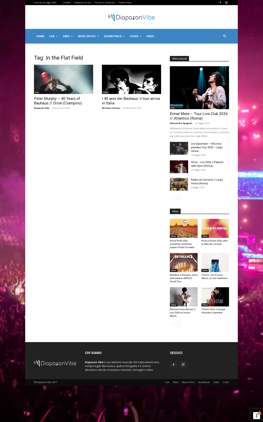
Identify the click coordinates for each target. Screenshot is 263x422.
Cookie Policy (125, 2)
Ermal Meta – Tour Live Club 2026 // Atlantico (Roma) (199, 116)
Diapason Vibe (41, 108)
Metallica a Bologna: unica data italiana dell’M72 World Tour (183, 278)
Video (150, 36)
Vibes (68, 36)
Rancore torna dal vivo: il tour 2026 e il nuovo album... (182, 312)
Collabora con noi (82, 2)
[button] (224, 36)
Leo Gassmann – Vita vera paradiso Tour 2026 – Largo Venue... (207, 147)
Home (40, 36)
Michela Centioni (111, 108)
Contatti (66, 2)
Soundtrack (114, 36)
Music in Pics (88, 36)
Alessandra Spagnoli (181, 123)
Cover (135, 36)
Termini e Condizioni (104, 2)
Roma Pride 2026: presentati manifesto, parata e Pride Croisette (182, 244)
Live (53, 36)
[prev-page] (172, 197)
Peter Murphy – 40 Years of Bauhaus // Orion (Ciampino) (58, 100)
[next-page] (178, 197)
